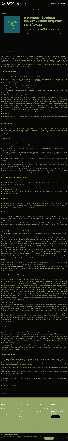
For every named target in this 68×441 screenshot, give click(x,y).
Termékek (3, 411)
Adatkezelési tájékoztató (40, 411)
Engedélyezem (49, 438)
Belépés (20, 408)
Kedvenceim (21, 419)
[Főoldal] (27, 9)
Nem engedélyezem (60, 438)
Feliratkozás (55, 416)
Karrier (36, 424)
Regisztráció (21, 414)
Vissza (4, 12)
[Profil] (57, 3)
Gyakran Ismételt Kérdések (41, 421)
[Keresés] (51, 3)
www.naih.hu (5, 321)
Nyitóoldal (3, 408)
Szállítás (36, 416)
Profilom (20, 416)
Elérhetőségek (38, 419)
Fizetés (36, 414)
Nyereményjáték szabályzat (7, 414)
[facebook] (60, 33)
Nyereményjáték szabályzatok (35, 9)
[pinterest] (64, 33)
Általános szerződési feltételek (42, 408)
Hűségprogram (21, 411)
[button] (25, 3)
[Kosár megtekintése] (62, 3)
